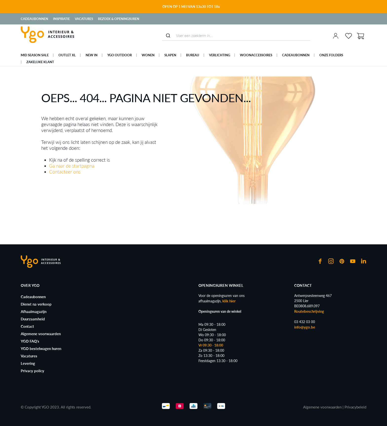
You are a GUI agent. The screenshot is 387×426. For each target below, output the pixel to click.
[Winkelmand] (360, 35)
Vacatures (84, 19)
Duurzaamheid (33, 319)
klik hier (229, 301)
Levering (28, 363)
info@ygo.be (304, 327)
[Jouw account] (336, 35)
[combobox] (236, 36)
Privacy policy (32, 370)
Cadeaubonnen (34, 19)
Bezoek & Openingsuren (118, 19)
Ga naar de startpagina (71, 166)
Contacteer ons (64, 171)
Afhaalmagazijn (33, 311)
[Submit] (168, 35)
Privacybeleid (355, 407)
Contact (27, 326)
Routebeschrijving (309, 311)
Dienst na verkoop (36, 304)
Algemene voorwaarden (41, 333)
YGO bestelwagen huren (41, 348)
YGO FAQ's (30, 341)
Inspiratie (61, 19)
